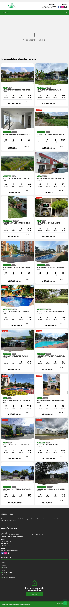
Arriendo (4, 567)
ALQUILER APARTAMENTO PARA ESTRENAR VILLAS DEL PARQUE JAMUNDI (51, 356)
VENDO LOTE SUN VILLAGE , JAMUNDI (15, 356)
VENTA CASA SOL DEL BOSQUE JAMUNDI (16, 445)
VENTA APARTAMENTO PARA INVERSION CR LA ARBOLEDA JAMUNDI (51, 267)
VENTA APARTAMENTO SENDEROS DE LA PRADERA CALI (17, 267)
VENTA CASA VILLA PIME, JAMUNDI (49, 223)
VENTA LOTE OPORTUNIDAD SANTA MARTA (17, 489)
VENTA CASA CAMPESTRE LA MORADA (16, 311)
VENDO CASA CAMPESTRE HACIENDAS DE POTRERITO (17, 90)
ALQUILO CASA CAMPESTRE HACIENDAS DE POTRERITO (17, 223)
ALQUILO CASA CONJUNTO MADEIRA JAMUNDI (51, 178)
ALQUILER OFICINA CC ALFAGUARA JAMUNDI (51, 400)
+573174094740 (49, 7)
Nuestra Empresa (7, 572)
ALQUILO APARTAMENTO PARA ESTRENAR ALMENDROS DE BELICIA (17, 134)
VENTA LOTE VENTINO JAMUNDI (47, 445)
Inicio (3, 562)
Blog (3, 570)
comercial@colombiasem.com (9, 550)
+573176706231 (51, 6)
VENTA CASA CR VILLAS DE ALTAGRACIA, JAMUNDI (17, 400)
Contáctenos (5, 575)
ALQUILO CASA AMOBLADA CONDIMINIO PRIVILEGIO (51, 489)
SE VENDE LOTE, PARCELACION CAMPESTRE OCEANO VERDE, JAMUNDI (51, 134)
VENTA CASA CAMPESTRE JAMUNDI (49, 90)
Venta (4, 565)
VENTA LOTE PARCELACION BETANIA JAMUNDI (17, 178)
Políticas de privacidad (8, 577)
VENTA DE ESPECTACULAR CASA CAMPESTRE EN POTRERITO (51, 311)
